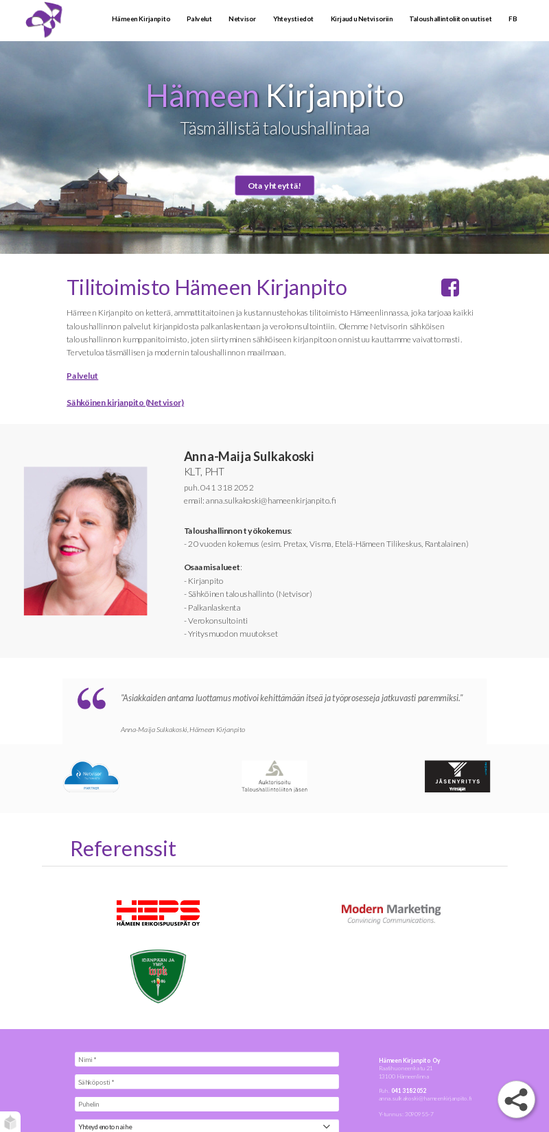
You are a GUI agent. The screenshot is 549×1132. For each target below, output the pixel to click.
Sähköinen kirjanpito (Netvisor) (125, 402)
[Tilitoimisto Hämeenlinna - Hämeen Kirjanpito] (62, 21)
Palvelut (82, 375)
